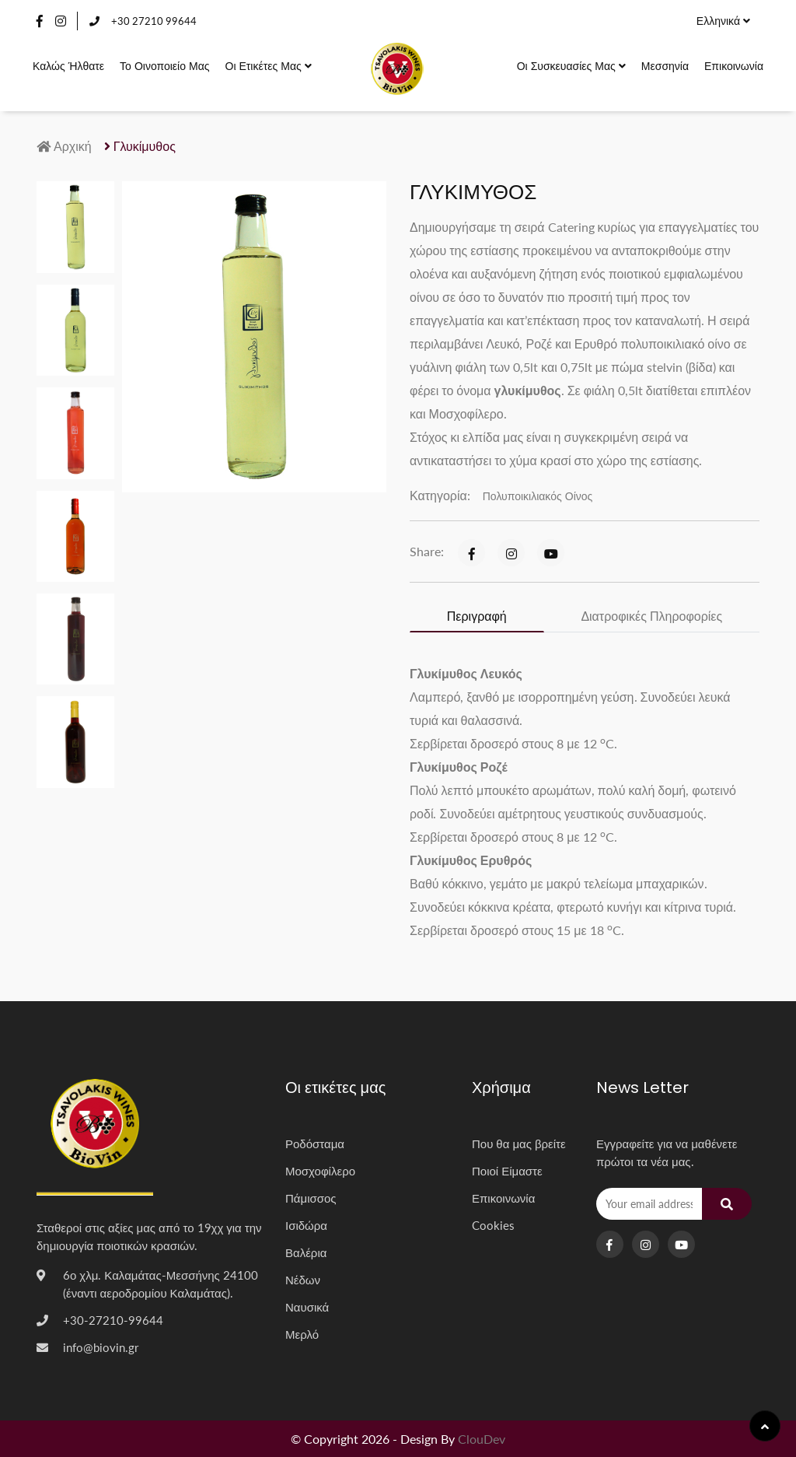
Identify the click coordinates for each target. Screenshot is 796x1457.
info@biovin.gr (100, 1347)
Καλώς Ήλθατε (68, 65)
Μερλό (302, 1334)
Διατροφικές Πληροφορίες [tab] (651, 615)
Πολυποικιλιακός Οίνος (538, 496)
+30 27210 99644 (143, 21)
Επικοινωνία (733, 65)
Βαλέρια (305, 1252)
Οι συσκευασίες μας (571, 65)
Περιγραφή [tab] (477, 615)
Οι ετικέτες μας (268, 65)
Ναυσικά (307, 1307)
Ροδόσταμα (314, 1144)
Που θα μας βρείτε (519, 1144)
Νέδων (302, 1280)
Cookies (493, 1225)
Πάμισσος (311, 1198)
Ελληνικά (723, 20)
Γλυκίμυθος (140, 145)
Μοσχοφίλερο (320, 1171)
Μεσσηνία (665, 65)
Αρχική (64, 145)
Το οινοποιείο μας (164, 65)
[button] (142, 471)
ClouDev (481, 1438)
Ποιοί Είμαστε (507, 1171)
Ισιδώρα (306, 1225)
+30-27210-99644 (113, 1320)
